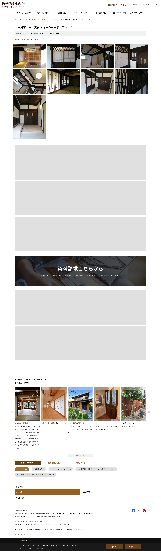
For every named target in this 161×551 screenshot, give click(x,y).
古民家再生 (62, 12)
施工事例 (19, 492)
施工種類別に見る (54, 463)
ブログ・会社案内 (99, 12)
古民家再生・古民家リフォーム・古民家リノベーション (101, 469)
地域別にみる (80, 463)
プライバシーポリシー (66, 545)
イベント (156, 5)
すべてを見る (23, 469)
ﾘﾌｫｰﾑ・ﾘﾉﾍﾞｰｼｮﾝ (80, 12)
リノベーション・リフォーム (64, 469)
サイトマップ (20, 534)
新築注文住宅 (40, 469)
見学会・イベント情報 (118, 12)
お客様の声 (20, 498)
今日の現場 (86, 492)
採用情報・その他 (136, 12)
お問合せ (136, 5)
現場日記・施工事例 (24, 12)
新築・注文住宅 (43, 12)
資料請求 (146, 5)
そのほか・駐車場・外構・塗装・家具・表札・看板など (38, 475)
